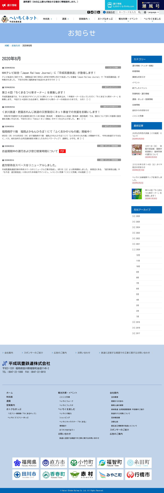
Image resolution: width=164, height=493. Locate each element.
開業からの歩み (117, 401)
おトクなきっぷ (13, 409)
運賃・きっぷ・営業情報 (109, 146)
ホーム (9, 393)
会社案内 (9, 353)
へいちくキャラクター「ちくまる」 (73, 422)
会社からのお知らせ (110, 106)
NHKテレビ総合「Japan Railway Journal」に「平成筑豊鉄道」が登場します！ (49, 72)
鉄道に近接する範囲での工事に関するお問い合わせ (125, 353)
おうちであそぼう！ (67, 430)
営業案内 (10, 405)
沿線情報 (136, 105)
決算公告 (114, 422)
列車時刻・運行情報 (140, 94)
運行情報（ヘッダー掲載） (143, 66)
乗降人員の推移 (117, 405)
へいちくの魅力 (65, 413)
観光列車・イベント (67, 393)
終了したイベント (111, 87)
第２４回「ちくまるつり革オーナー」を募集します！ (34, 92)
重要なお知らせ (138, 77)
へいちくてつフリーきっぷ (18, 417)
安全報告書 (115, 417)
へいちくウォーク (66, 401)
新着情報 (136, 71)
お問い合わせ (83, 353)
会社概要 (114, 397)
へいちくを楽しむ (66, 409)
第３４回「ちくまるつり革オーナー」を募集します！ (153, 193)
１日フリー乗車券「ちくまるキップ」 (22, 413)
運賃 (8, 401)
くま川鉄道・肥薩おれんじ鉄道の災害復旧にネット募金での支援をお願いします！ (51, 112)
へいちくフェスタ (66, 405)
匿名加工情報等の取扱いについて (124, 426)
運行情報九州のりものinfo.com (121, 5)
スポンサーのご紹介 (33, 353)
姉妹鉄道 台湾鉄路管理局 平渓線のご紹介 (127, 409)
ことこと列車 (113, 67)
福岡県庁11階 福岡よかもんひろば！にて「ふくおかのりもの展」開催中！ (47, 131)
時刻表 (9, 397)
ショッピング (64, 417)
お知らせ (110, 12)
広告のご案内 (60, 353)
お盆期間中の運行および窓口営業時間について (30, 151)
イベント (136, 83)
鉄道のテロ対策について (120, 413)
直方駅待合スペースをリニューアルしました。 (30, 165)
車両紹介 (62, 426)
